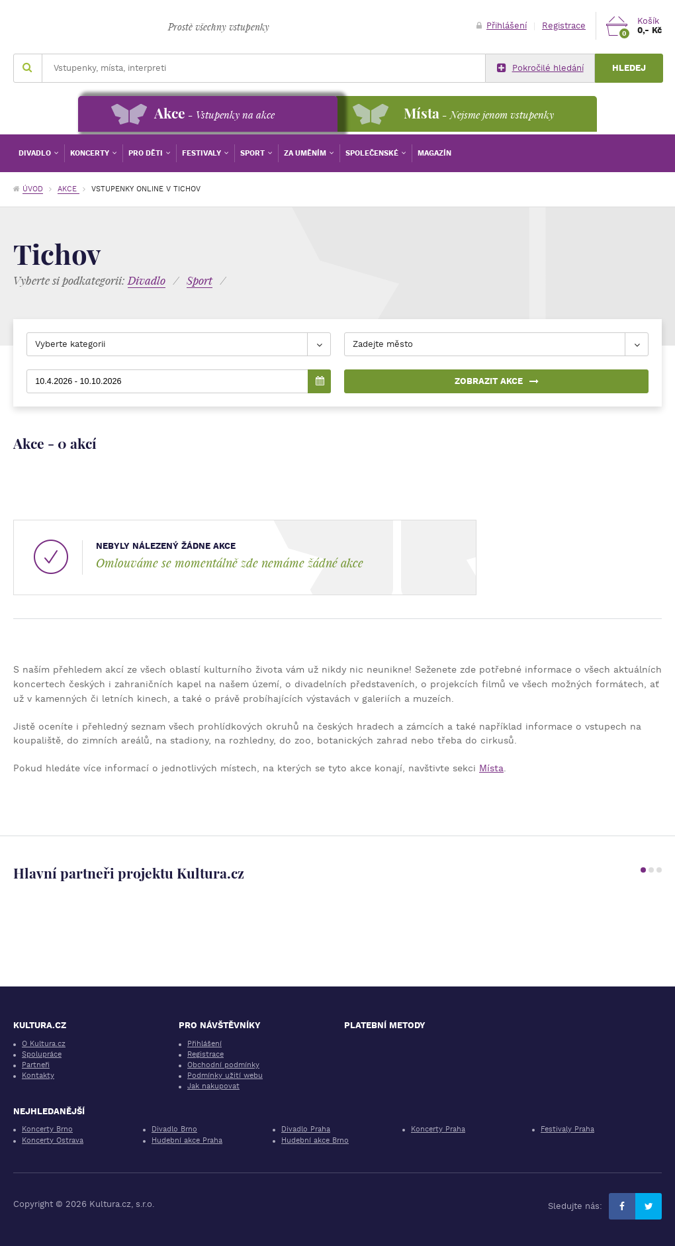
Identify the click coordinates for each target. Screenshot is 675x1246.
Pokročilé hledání (540, 68)
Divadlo (36, 153)
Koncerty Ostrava (52, 1140)
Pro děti (146, 153)
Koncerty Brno (47, 1129)
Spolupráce (42, 1054)
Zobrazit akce (497, 381)
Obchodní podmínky (223, 1065)
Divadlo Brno (174, 1129)
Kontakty (38, 1075)
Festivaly (202, 153)
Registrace (564, 25)
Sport (253, 153)
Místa (491, 768)
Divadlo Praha (305, 1129)
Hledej (629, 68)
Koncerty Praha (438, 1129)
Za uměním (306, 153)
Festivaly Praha (567, 1129)
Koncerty (90, 153)
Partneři (36, 1065)
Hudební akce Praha (187, 1140)
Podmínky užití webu (225, 1075)
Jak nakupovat (213, 1086)
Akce (68, 189)
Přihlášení (501, 25)
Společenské (372, 153)
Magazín (434, 153)
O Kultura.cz (44, 1043)
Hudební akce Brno (315, 1140)
